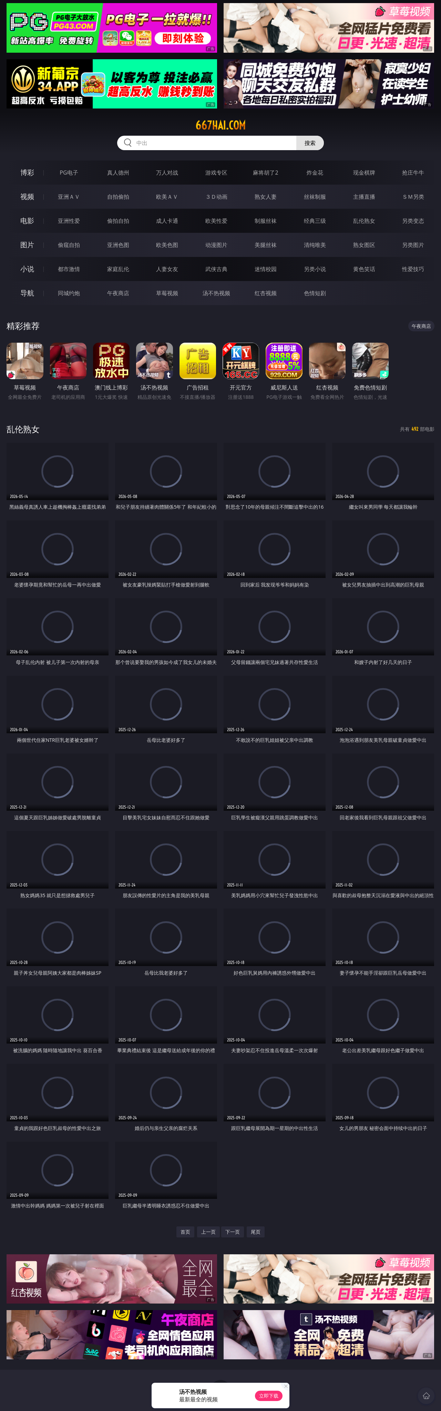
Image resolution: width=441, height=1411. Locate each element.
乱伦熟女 (364, 221)
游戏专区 (216, 172)
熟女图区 (364, 245)
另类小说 (315, 269)
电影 (27, 220)
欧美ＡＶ (167, 196)
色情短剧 (315, 293)
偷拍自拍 (118, 221)
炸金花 (315, 172)
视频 (27, 196)
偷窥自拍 (69, 245)
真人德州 (118, 172)
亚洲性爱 (69, 221)
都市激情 (69, 269)
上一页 (208, 1231)
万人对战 (167, 172)
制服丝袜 (266, 221)
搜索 (310, 143)
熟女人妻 (266, 196)
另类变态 (413, 221)
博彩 (27, 172)
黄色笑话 (364, 269)
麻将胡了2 (265, 172)
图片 (27, 244)
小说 (27, 268)
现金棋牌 (364, 172)
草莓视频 (167, 293)
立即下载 (268, 1395)
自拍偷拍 (118, 196)
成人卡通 (167, 221)
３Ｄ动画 (216, 196)
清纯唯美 (315, 245)
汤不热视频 (216, 293)
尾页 (255, 1231)
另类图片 (413, 245)
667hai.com (220, 125)
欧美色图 (167, 245)
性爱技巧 (413, 269)
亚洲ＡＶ (69, 196)
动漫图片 (216, 245)
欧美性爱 (216, 221)
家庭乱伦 (118, 269)
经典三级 (315, 221)
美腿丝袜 (266, 245)
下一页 (232, 1231)
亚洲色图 (118, 245)
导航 (27, 293)
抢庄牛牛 (413, 172)
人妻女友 (167, 269)
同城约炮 (69, 293)
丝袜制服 (315, 196)
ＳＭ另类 (413, 196)
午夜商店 (118, 293)
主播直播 (364, 196)
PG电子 (69, 172)
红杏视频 (266, 293)
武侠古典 (216, 269)
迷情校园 (266, 269)
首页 (185, 1231)
